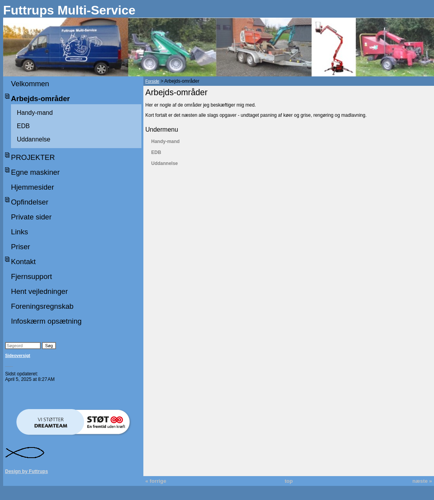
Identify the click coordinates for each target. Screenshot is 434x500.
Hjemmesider (32, 187)
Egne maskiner (35, 172)
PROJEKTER (33, 157)
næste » (422, 481)
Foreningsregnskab (42, 306)
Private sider (31, 217)
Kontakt (23, 261)
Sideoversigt (17, 355)
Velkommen (30, 84)
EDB (23, 126)
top (289, 481)
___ (9, 364)
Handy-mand (35, 112)
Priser (20, 247)
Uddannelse (33, 139)
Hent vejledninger (39, 291)
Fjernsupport (31, 276)
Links (19, 232)
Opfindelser (29, 202)
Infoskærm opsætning (46, 321)
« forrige (155, 481)
